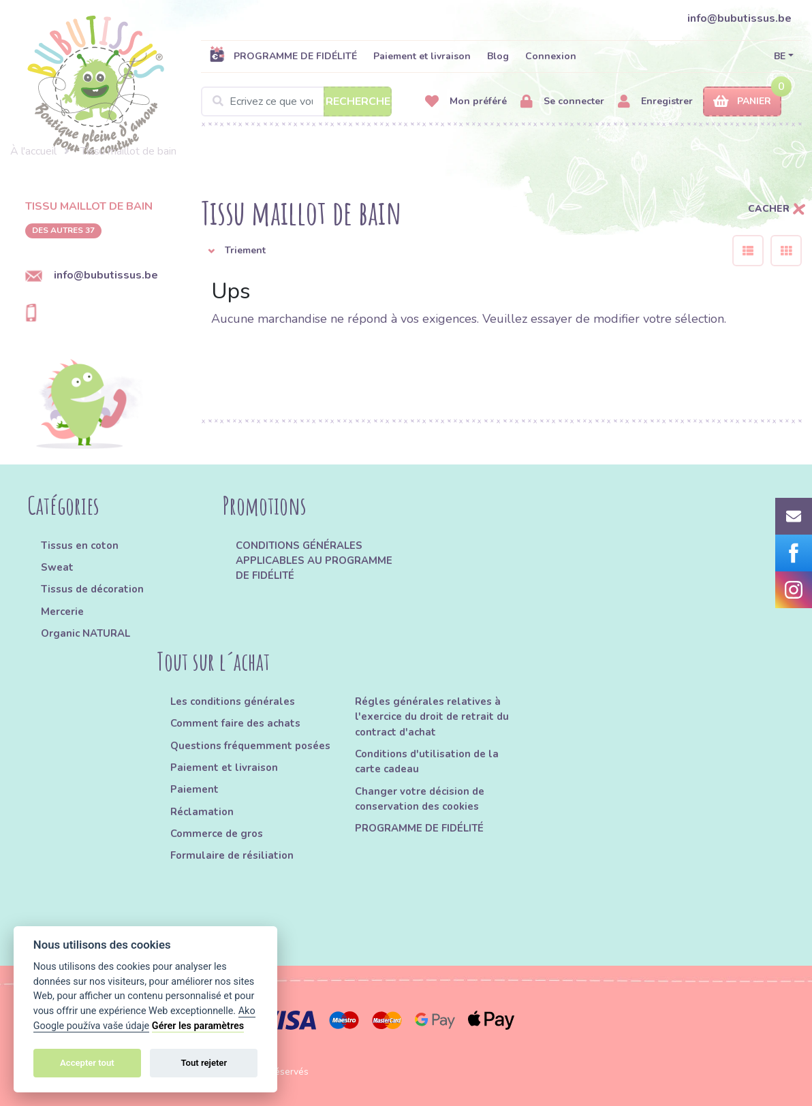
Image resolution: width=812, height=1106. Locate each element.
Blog (498, 56)
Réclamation (202, 812)
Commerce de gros (216, 833)
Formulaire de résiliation (232, 855)
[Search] (296, 101)
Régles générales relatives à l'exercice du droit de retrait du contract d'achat (432, 717)
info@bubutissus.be (739, 18)
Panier (742, 102)
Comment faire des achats (235, 723)
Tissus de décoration (92, 589)
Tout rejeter (204, 1063)
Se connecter (562, 102)
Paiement (194, 789)
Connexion (550, 56)
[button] (456, 250)
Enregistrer (655, 102)
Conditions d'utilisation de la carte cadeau (427, 761)
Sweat (57, 567)
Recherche (358, 101)
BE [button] (779, 56)
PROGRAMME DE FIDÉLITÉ (283, 56)
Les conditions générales (232, 701)
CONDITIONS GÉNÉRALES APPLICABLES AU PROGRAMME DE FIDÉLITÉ (314, 561)
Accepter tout (87, 1063)
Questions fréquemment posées (250, 746)
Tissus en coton (80, 545)
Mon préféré (466, 102)
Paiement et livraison (422, 56)
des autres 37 (63, 230)
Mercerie (62, 611)
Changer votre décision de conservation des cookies (419, 799)
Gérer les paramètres (198, 1026)
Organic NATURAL (85, 633)
